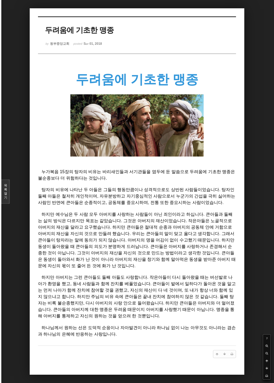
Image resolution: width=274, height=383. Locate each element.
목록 (5, 192)
